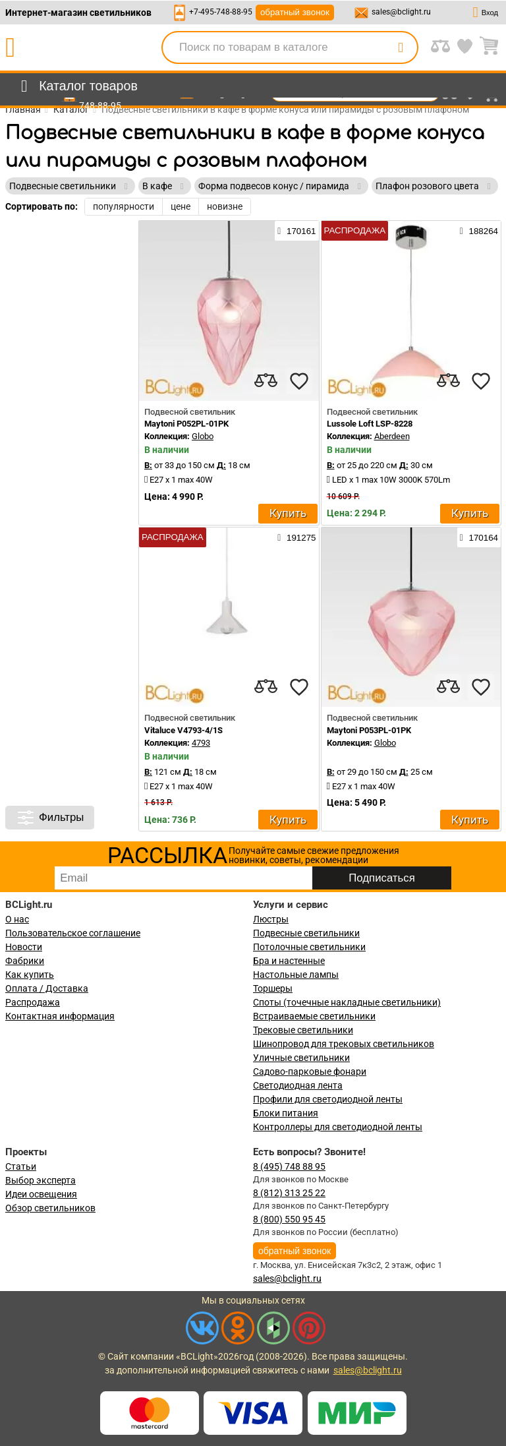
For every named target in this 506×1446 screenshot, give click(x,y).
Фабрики (24, 960)
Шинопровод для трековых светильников (343, 1044)
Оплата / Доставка (46, 988)
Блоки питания (285, 1113)
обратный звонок (294, 12)
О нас (17, 919)
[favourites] (299, 381)
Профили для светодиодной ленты (328, 1099)
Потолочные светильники (309, 947)
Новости (23, 947)
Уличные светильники (301, 1057)
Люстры (271, 919)
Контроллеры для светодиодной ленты (337, 1127)
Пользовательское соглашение (72, 933)
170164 (479, 537)
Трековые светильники (303, 1030)
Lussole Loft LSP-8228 (369, 424)
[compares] (266, 381)
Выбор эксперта (40, 1180)
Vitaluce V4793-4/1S (183, 730)
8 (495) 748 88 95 (289, 1166)
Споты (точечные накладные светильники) (347, 1002)
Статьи (20, 1166)
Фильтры (50, 818)
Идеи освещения (41, 1194)
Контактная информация (60, 1016)
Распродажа (32, 1002)
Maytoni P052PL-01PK (186, 424)
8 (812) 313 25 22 (289, 1193)
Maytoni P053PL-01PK (369, 730)
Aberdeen (392, 436)
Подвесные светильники (306, 933)
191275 (296, 537)
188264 (479, 231)
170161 (296, 231)
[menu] (76, 86)
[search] (400, 47)
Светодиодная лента (298, 1085)
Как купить (29, 974)
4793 (201, 743)
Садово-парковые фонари (309, 1071)
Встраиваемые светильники (314, 1016)
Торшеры (273, 988)
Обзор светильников (50, 1208)
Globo (202, 436)
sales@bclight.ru (401, 11)
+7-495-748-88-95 (220, 11)
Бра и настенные (289, 960)
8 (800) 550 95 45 (289, 1219)
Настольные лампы (296, 974)
